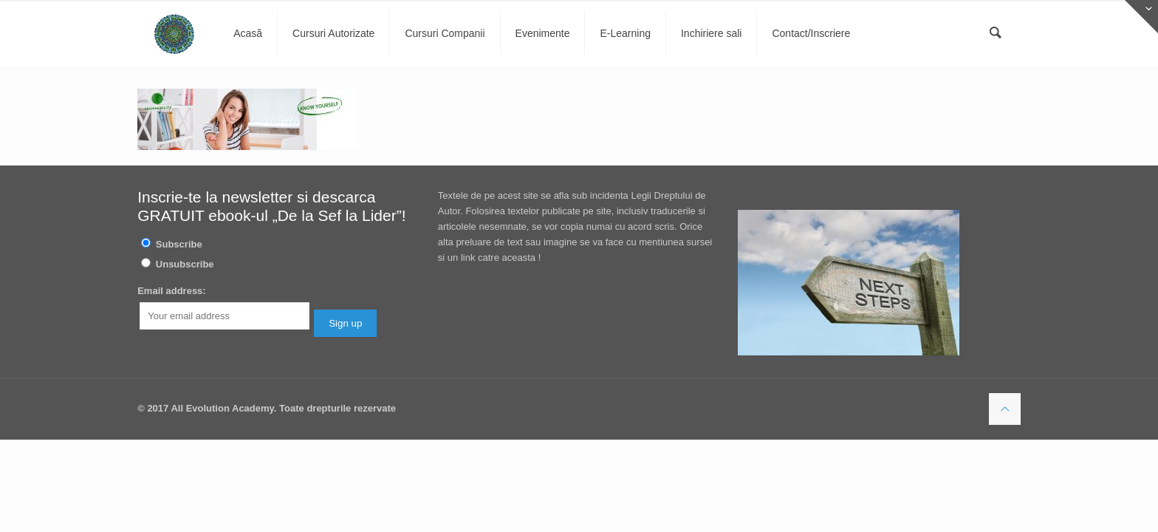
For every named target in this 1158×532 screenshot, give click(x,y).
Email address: (171, 290)
